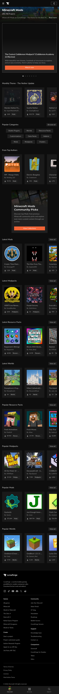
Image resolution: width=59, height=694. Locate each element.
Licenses (6, 674)
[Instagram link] (4, 591)
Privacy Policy (7, 670)
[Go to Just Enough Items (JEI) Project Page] (34, 507)
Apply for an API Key (10, 647)
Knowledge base (36, 633)
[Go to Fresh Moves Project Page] (34, 424)
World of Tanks (8, 628)
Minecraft (6, 606)
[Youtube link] (13, 591)
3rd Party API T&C (9, 650)
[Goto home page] (7, 3)
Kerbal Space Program (10, 620)
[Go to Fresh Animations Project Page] (12, 424)
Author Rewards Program (11, 643)
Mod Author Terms (9, 677)
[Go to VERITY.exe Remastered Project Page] (12, 300)
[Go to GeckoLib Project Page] (12, 507)
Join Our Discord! (37, 603)
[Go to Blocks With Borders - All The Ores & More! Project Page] (34, 341)
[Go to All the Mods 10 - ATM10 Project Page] (12, 465)
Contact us (34, 640)
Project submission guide (11, 640)
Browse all (52, 125)
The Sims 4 (7, 613)
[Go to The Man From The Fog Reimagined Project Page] (34, 259)
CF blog (33, 610)
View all (53, 240)
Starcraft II (7, 617)
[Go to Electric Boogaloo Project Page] (34, 169)
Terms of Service (8, 667)
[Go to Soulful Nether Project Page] (34, 102)
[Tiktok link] (9, 591)
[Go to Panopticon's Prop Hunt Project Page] (12, 383)
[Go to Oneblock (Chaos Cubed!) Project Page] (12, 548)
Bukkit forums (35, 620)
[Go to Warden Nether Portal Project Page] (12, 102)
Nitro (32, 659)
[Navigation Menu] (3, 3)
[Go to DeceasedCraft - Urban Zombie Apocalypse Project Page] (34, 465)
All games (6, 603)
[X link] (21, 591)
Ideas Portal (35, 606)
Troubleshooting (36, 636)
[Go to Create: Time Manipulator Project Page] (12, 259)
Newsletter (34, 613)
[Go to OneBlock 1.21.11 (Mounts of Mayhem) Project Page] (34, 548)
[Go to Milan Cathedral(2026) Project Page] (34, 383)
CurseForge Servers (37, 624)
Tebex (33, 656)
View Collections (29, 228)
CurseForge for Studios (38, 652)
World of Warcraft (9, 610)
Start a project (8, 636)
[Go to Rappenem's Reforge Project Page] (12, 341)
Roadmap (34, 617)
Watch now (29, 67)
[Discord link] (17, 591)
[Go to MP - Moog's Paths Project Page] (12, 169)
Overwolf (34, 648)
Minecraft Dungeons (10, 624)
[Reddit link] (25, 591)
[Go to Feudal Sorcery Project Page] (34, 300)
